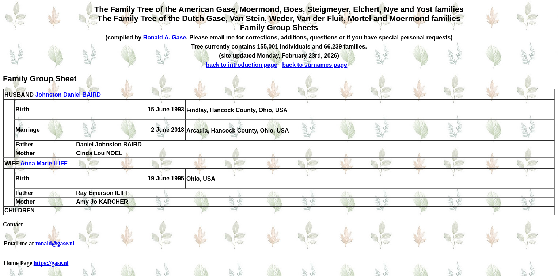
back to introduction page (241, 65)
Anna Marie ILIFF (44, 164)
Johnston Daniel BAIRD (68, 95)
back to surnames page (314, 65)
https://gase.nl (51, 263)
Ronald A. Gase (164, 37)
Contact (13, 224)
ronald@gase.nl (55, 243)
